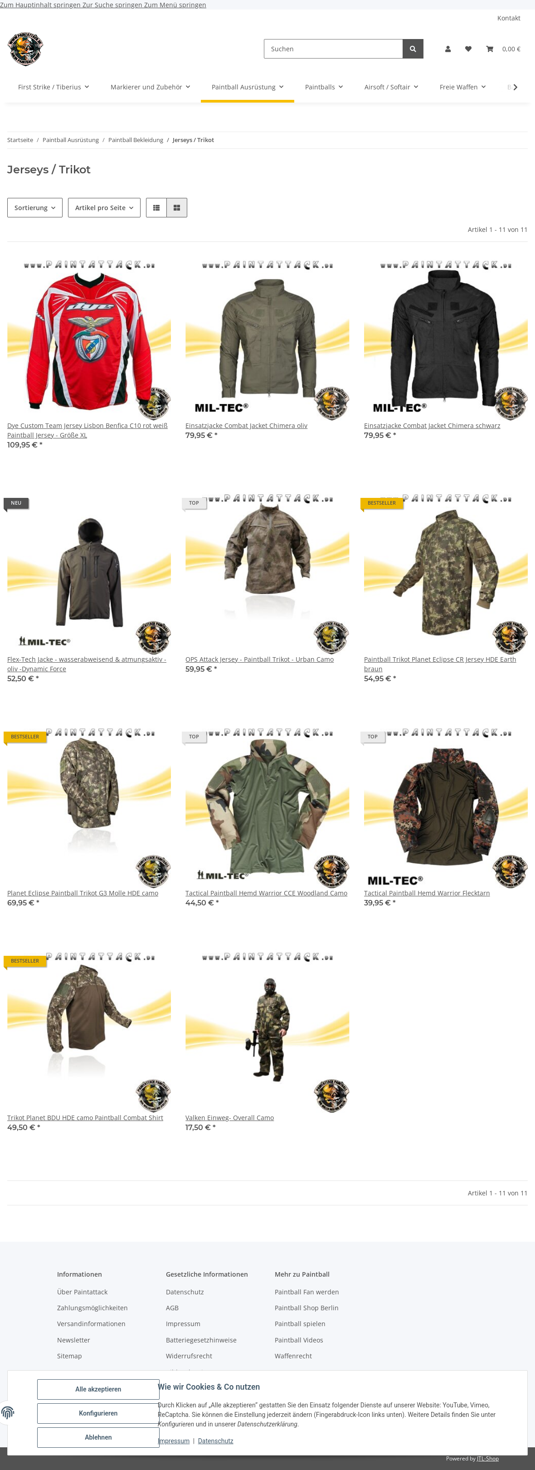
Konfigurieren (99, 1414)
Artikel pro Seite (100, 207)
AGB (172, 1307)
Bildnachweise (188, 1372)
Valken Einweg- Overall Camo (229, 1117)
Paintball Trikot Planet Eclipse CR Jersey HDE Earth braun (440, 664)
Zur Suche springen (113, 4)
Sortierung (31, 207)
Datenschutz (217, 1441)
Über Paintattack (82, 1292)
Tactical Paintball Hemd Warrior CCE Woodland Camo (266, 893)
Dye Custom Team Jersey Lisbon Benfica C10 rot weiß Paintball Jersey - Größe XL (87, 430)
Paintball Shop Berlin (307, 1307)
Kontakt (508, 18)
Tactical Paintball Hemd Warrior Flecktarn (427, 893)
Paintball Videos (299, 1340)
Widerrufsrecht (189, 1356)
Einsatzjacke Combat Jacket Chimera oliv (246, 425)
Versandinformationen (91, 1323)
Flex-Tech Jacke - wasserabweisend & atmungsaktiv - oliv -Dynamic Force (86, 664)
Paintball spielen (300, 1323)
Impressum (175, 1441)
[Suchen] (333, 49)
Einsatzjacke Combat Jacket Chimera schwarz (432, 425)
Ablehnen (99, 1437)
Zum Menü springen (175, 4)
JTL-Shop (488, 1458)
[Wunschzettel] (468, 48)
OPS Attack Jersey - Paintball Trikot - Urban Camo (259, 659)
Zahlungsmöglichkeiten (92, 1307)
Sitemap (69, 1356)
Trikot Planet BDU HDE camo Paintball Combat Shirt (85, 1117)
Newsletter (73, 1340)
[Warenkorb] (503, 48)
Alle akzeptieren (99, 1390)
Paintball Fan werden (307, 1292)
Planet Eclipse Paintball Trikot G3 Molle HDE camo (82, 893)
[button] (448, 48)
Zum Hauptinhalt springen (41, 4)
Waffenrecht (293, 1356)
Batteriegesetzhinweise (201, 1340)
